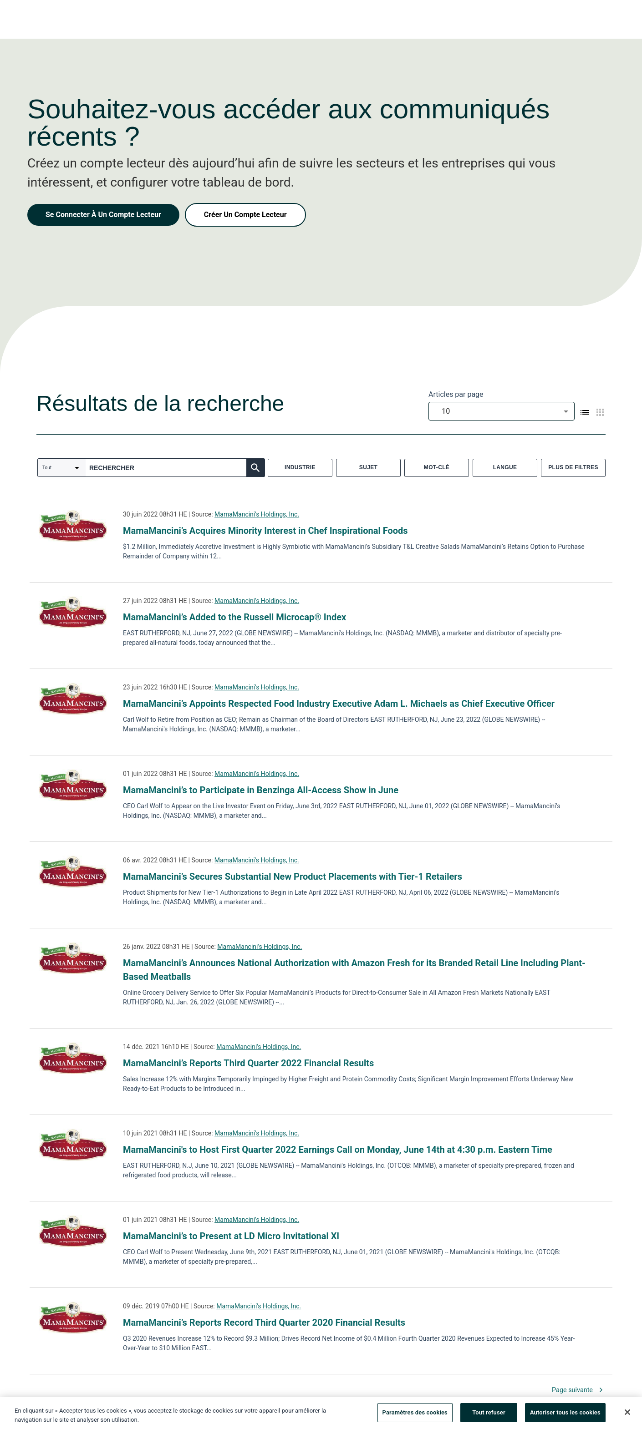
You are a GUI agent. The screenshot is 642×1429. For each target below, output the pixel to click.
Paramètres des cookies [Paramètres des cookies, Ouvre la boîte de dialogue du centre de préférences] (415, 1415)
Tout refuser (488, 1415)
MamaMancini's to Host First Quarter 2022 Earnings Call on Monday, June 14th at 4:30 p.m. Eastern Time (337, 1149)
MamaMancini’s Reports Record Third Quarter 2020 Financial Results (264, 1322)
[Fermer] (627, 1415)
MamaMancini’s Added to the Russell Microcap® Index (234, 617)
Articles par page (456, 394)
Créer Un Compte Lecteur (245, 214)
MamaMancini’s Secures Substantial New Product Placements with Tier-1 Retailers (292, 876)
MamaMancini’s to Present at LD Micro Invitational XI (231, 1236)
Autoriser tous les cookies (565, 1415)
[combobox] (501, 411)
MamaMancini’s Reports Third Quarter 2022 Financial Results (248, 1063)
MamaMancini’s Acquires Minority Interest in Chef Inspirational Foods (265, 530)
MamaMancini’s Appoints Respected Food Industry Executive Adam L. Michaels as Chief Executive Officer (339, 703)
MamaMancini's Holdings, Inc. (256, 514)
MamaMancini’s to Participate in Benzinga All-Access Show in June (260, 790)
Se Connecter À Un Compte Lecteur (103, 214)
